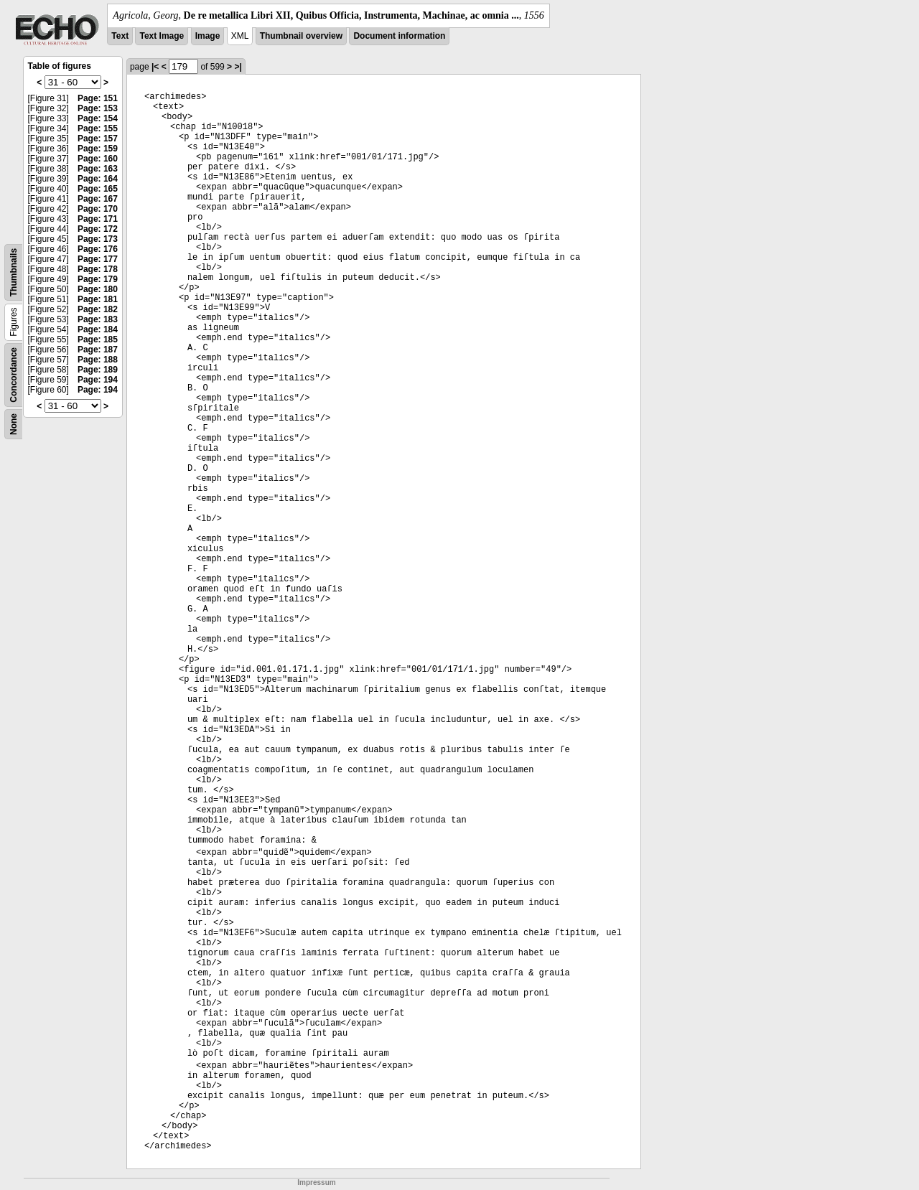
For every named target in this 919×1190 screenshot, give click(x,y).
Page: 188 (98, 360)
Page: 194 (98, 380)
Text (120, 36)
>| (237, 67)
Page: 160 (98, 159)
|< (155, 67)
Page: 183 (98, 319)
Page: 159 (98, 149)
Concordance (14, 375)
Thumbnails (14, 272)
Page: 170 (98, 209)
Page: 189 (98, 370)
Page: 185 (98, 339)
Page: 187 (98, 350)
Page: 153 (98, 108)
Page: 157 (98, 138)
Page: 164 (98, 179)
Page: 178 (98, 269)
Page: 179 (98, 279)
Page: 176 (98, 249)
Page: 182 (98, 309)
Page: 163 (98, 169)
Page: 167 (98, 199)
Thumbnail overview (301, 36)
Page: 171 (98, 219)
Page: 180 (98, 289)
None (14, 424)
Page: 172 (98, 229)
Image (207, 36)
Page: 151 (98, 98)
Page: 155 (98, 128)
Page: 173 (98, 239)
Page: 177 (98, 259)
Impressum (316, 1182)
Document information (399, 36)
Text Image (161, 36)
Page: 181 (98, 299)
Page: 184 (98, 329)
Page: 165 (98, 189)
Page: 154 (98, 118)
